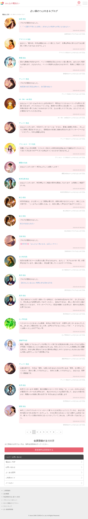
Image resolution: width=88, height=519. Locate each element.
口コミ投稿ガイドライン (11, 503)
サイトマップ (7, 506)
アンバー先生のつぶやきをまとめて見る (72, 139)
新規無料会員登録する (44, 450)
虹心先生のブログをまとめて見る (75, 231)
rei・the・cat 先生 (25, 99)
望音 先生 (22, 406)
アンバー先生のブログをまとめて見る (73, 94)
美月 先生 (22, 275)
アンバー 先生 (24, 79)
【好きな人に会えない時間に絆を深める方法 (36, 283)
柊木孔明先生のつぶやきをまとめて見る (72, 192)
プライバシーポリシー (10, 500)
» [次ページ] (60, 432)
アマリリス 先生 (25, 39)
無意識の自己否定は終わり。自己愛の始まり (36, 87)
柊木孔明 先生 (24, 179)
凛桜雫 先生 (23, 340)
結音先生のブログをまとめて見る (75, 34)
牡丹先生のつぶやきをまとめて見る (74, 401)
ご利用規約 (6, 490)
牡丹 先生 (22, 385)
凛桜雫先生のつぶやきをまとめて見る (73, 359)
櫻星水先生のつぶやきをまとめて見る (73, 173)
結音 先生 (22, 19)
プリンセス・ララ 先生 (27, 144)
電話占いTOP (5, 14)
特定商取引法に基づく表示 (11, 497)
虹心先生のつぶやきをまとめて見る (74, 211)
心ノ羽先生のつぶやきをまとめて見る (73, 335)
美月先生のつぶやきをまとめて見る (74, 314)
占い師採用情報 (8, 509)
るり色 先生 (23, 257)
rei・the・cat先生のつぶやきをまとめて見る (71, 118)
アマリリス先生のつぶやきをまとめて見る (72, 52)
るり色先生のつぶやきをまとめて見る (73, 270)
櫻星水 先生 (23, 163)
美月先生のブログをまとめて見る (75, 290)
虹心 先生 (22, 197)
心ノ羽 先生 (23, 319)
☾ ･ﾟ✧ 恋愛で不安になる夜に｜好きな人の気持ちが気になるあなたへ (45, 27)
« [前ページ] (27, 432)
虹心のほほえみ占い (27, 223)
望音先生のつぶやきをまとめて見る (74, 425)
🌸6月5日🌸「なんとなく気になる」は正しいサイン (39, 244)
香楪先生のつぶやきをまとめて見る (74, 74)
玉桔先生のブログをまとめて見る (75, 251)
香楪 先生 (22, 58)
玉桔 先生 (22, 236)
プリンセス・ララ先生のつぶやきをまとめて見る (70, 157)
